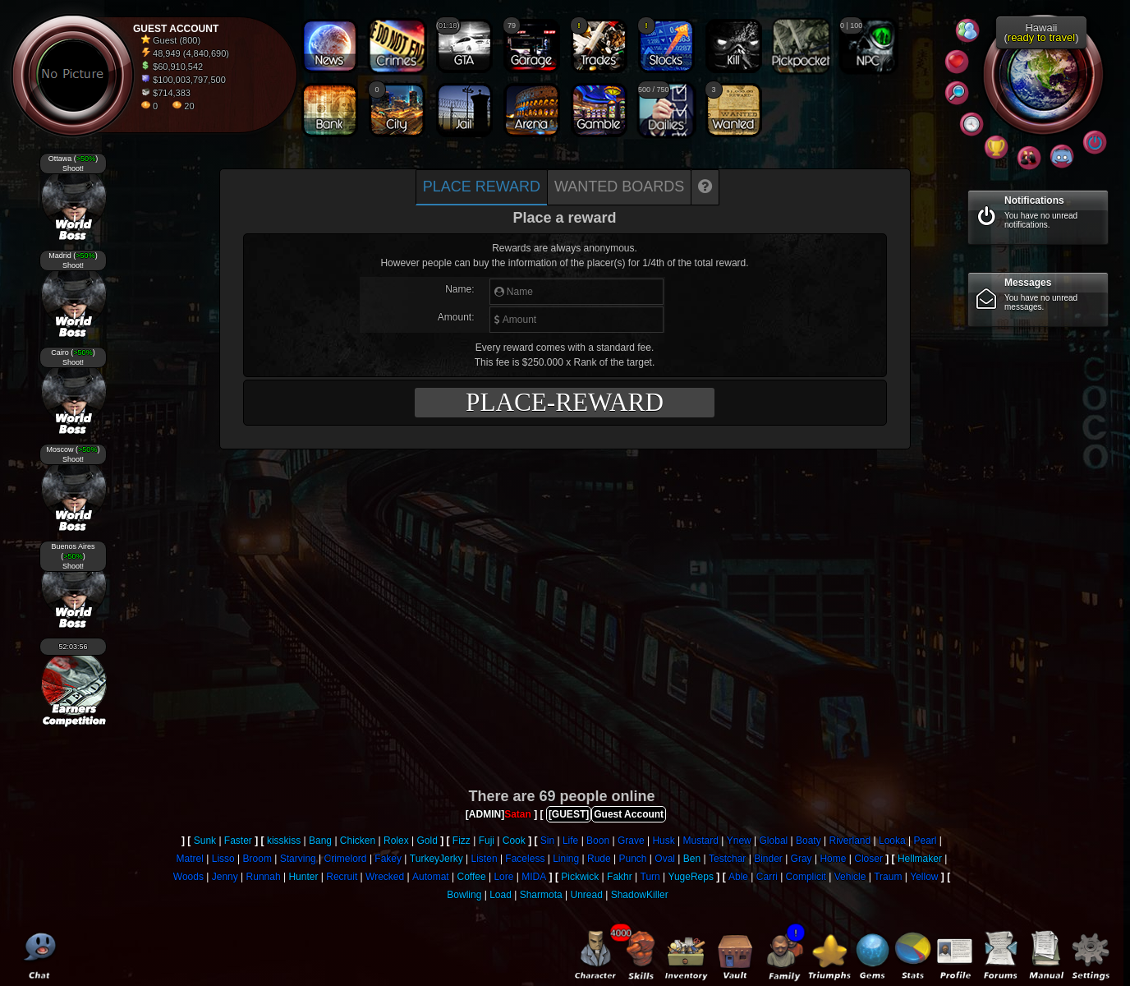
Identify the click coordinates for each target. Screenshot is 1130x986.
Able (738, 876)
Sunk (205, 840)
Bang (320, 840)
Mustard (701, 840)
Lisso (223, 858)
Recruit (341, 876)
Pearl (925, 840)
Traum (888, 876)
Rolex (396, 840)
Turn (650, 876)
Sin (547, 840)
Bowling (464, 895)
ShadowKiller (639, 895)
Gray (801, 858)
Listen (484, 858)
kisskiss (284, 840)
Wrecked (384, 876)
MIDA (533, 876)
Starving (298, 858)
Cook (514, 840)
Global (774, 840)
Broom (257, 858)
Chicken (357, 840)
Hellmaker (920, 858)
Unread (586, 895)
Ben (692, 858)
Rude (599, 858)
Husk (663, 840)
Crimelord (345, 858)
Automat (430, 876)
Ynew (739, 840)
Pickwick (580, 876)
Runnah (263, 876)
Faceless (524, 858)
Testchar (727, 858)
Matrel (190, 858)
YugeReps (691, 876)
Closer (868, 858)
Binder (768, 858)
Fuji (486, 840)
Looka (892, 840)
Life (570, 840)
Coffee (471, 876)
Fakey (388, 858)
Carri (767, 876)
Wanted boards (619, 186)
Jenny (225, 876)
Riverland (850, 840)
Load (500, 895)
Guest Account (629, 814)
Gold (426, 840)
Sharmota (541, 895)
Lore (503, 876)
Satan (517, 814)
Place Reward (481, 186)
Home (833, 858)
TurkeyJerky (436, 858)
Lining (566, 858)
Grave (631, 840)
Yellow (924, 876)
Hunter (303, 876)
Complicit (806, 876)
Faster (238, 840)
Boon (597, 840)
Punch (633, 858)
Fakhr (619, 876)
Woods (188, 876)
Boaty (808, 840)
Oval (665, 858)
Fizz (461, 840)
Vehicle (850, 876)
